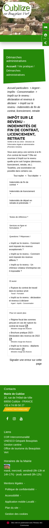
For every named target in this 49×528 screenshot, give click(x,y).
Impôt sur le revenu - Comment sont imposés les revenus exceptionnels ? (24, 246)
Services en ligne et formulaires (18, 226)
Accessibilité (12, 495)
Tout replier (21, 176)
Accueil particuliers (18, 88)
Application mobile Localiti (19, 501)
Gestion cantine (13, 444)
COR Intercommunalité (17, 437)
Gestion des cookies (16, 513)
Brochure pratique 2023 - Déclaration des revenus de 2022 (24, 336)
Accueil (11, 66)
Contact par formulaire (17, 409)
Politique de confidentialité (19, 489)
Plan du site (11, 507)
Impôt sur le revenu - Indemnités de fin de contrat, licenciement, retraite (23, 107)
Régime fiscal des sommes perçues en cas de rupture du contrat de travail (22, 323)
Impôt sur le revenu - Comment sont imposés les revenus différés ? (24, 257)
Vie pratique (25, 66)
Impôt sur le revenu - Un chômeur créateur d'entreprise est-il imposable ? (25, 268)
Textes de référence (18, 217)
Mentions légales (13, 483)
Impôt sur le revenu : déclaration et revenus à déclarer (20, 99)
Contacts (10, 389)
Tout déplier (35, 176)
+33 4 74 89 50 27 (14, 405)
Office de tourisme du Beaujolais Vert (22, 450)
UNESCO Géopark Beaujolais (21, 440)
